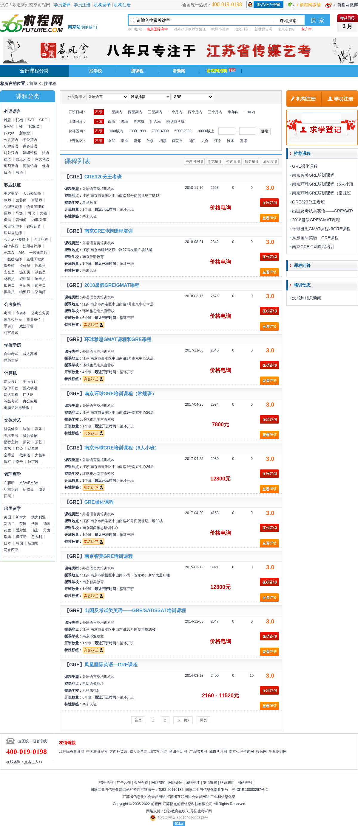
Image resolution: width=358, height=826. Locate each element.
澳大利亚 (38, 517)
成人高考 (30, 354)
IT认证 (28, 394)
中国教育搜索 (97, 751)
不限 (98, 112)
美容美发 (11, 193)
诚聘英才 (193, 782)
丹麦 (46, 530)
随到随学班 (175, 121)
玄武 (111, 141)
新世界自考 (263, 29)
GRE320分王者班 (103, 176)
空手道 (9, 455)
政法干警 (26, 326)
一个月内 (175, 112)
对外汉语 (11, 153)
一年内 (249, 112)
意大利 (36, 537)
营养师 (21, 200)
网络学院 (11, 360)
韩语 (19, 172)
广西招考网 (198, 751)
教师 (7, 200)
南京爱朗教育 (93, 257)
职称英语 (11, 146)
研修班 (28, 489)
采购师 (40, 292)
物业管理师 (35, 207)
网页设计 (11, 381)
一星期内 (115, 112)
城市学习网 (158, 751)
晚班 (124, 121)
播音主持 (11, 442)
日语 (7, 172)
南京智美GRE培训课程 (108, 556)
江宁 (217, 141)
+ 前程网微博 (346, 4)
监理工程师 (35, 259)
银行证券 (34, 226)
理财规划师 (13, 233)
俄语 (45, 166)
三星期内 (155, 112)
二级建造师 (13, 259)
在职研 (9, 483)
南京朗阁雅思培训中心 (100, 528)
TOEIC (33, 126)
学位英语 (30, 139)
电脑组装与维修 (16, 408)
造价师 (9, 265)
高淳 (243, 141)
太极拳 (40, 455)
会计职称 (41, 239)
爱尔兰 (21, 530)
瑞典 (7, 537)
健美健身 (11, 429)
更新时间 (193, 161)
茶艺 (38, 442)
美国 (7, 517)
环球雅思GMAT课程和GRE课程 (118, 339)
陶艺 (7, 448)
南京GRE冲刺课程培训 (108, 231)
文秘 (43, 213)
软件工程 (11, 388)
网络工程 (11, 394)
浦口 (192, 141)
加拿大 (21, 517)
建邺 (137, 141)
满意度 (268, 161)
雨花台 (177, 141)
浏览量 (213, 161)
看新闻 (179, 71)
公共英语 (11, 139)
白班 (111, 121)
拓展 (7, 496)
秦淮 (124, 141)
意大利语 (42, 159)
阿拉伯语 (30, 166)
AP (21, 126)
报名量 (250, 161)
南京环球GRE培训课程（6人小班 (323, 184)
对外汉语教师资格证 (190, 29)
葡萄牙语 (11, 166)
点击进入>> (33, 762)
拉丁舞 (33, 461)
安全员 (9, 272)
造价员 (24, 265)
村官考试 (11, 333)
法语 (45, 153)
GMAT (9, 126)
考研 (7, 313)
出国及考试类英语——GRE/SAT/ (322, 211)
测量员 (40, 279)
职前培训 (11, 489)
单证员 (24, 285)
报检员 (9, 292)
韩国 (19, 543)
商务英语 (30, 146)
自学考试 (11, 354)
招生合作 (106, 782)
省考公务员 (40, 313)
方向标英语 (118, 751)
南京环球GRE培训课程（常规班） (120, 393)
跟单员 (40, 285)
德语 (7, 159)
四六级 (9, 133)
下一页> (183, 720)
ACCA (9, 252)
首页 (33, 83)
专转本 (21, 313)
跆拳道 (33, 448)
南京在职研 (287, 29)
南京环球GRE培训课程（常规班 (321, 193)
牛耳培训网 (278, 751)
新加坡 (33, 543)
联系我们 (227, 782)
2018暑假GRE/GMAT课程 (112, 285)
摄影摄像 (30, 435)
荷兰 (7, 530)
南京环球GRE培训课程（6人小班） (122, 447)
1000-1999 (137, 131)
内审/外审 (39, 220)
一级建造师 (38, 252)
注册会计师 (32, 246)
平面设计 (30, 381)
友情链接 (210, 782)
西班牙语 (23, 159)
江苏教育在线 (175, 811)
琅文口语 (241, 29)
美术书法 (11, 435)
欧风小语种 (220, 29)
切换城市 (88, 27)
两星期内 (135, 112)
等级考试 (11, 401)
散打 (7, 461)
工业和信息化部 (222, 797)
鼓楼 (150, 141)
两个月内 (195, 112)
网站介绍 (175, 782)
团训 (42, 489)
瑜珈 (26, 429)
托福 (19, 120)
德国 (46, 523)
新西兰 (9, 523)
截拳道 (24, 455)
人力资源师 (32, 193)
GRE (43, 120)
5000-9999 (182, 131)
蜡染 (19, 448)
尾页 (203, 720)
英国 (23, 523)
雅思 (7, 120)
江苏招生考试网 (199, 811)
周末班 (139, 121)
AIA (21, 252)
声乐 (38, 429)
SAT (31, 120)
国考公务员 (13, 319)
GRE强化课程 (99, 502)
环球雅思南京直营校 (98, 311)
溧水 (230, 141)
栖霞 (162, 141)
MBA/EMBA (28, 483)
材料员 (9, 279)
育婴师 (36, 200)
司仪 (31, 213)
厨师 (7, 213)
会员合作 (141, 782)
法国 (34, 523)
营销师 (21, 220)
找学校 (95, 71)
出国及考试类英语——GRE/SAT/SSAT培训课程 (135, 610)
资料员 (24, 279)
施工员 (24, 272)
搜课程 (137, 71)
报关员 (9, 285)
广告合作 (124, 782)
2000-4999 (160, 131)
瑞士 (34, 530)
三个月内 (215, 112)
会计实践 (11, 246)
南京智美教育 (93, 582)
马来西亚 (11, 550)
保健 (7, 220)
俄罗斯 (21, 537)
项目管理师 (13, 226)
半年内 (233, 112)
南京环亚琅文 (93, 636)
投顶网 (261, 751)
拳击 (19, 461)
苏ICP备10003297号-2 (250, 790)
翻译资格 (30, 153)
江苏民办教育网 (71, 751)
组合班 (155, 121)
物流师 (24, 292)
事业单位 (34, 319)
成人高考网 (138, 751)
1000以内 (115, 131)
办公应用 (30, 401)
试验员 (40, 272)
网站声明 (244, 782)
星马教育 (89, 202)
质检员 (40, 265)
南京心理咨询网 (241, 751)
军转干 (9, 326)
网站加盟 (158, 782)
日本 (7, 543)
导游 (19, 213)
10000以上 (205, 131)
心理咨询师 (13, 207)
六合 (205, 141)
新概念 (24, 133)
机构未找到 (91, 690)
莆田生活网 (178, 751)
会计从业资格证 (16, 239)
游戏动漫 (30, 388)
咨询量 (231, 161)
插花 (26, 442)
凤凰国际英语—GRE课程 (111, 664)
